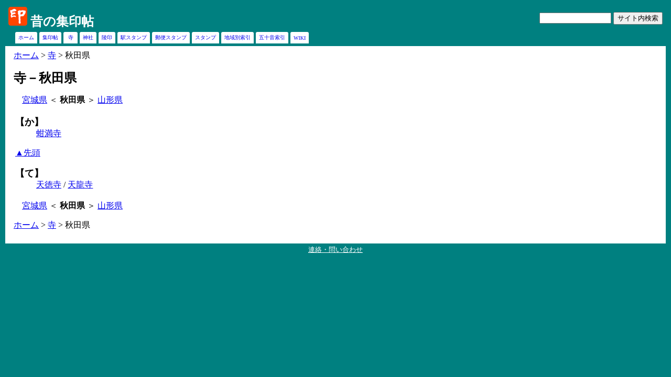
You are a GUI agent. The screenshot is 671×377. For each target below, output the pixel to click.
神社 (88, 37)
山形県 (110, 99)
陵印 (107, 37)
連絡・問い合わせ (335, 249)
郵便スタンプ (171, 37)
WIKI (300, 38)
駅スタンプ (134, 37)
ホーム (26, 37)
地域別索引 (237, 37)
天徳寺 (48, 184)
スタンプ (205, 37)
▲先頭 (27, 152)
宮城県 (34, 99)
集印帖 (50, 37)
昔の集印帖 (62, 21)
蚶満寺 (48, 133)
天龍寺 (80, 184)
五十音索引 (272, 37)
